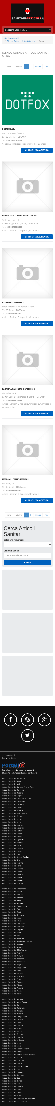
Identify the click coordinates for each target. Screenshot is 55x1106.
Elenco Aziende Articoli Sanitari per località (19, 773)
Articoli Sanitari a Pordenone (14, 961)
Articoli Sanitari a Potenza (12, 1072)
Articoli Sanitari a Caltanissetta (14, 906)
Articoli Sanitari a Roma (11, 970)
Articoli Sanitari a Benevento (13, 1008)
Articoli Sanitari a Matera (12, 831)
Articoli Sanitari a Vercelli (12, 880)
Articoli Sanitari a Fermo (12, 1028)
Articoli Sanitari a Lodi (11, 935)
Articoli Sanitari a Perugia (12, 956)
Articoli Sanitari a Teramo (12, 979)
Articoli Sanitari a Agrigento (13, 778)
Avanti (38, 67)
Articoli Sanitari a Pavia (11, 845)
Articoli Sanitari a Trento (12, 1092)
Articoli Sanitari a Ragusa (12, 964)
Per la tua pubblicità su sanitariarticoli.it (18, 770)
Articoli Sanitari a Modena (12, 944)
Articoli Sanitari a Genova (12, 1034)
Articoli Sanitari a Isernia (12, 819)
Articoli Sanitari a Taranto (12, 868)
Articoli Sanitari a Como (11, 1022)
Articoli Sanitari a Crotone (12, 1025)
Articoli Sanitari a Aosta (11, 781)
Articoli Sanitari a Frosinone (13, 923)
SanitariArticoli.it (11, 38)
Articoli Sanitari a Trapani (12, 982)
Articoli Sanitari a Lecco (11, 1043)
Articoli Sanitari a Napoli (12, 836)
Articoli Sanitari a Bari (11, 1005)
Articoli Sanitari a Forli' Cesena (14, 813)
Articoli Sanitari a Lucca (11, 1046)
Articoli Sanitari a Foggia (12, 1031)
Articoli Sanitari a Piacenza (13, 958)
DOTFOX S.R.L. (8, 129)
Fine (46, 67)
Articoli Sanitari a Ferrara (12, 810)
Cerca (27, 562)
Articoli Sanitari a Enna (11, 918)
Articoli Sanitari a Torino (12, 871)
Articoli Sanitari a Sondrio (12, 1086)
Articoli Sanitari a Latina (12, 822)
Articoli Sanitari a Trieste (12, 985)
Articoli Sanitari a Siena (11, 866)
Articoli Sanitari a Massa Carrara (15, 1048)
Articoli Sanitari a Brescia (12, 903)
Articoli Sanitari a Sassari (12, 973)
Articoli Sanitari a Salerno (12, 863)
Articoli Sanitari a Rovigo (12, 1081)
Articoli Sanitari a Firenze (12, 921)
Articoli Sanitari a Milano (12, 833)
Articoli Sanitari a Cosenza (13, 804)
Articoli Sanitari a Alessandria (14, 888)
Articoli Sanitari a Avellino (12, 894)
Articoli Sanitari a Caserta (12, 909)
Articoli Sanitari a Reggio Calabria (15, 857)
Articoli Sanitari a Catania (12, 1019)
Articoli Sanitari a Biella (11, 900)
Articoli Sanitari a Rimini (12, 860)
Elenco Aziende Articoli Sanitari (21, 41)
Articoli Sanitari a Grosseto (13, 926)
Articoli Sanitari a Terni (11, 1089)
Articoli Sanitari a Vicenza (12, 883)
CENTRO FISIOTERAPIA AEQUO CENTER (19, 215)
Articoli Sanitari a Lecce (11, 932)
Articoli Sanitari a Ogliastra (13, 839)
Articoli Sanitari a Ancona (12, 999)
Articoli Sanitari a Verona (12, 991)
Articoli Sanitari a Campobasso (14, 1016)
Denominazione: (12, 551)
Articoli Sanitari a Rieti (11, 1078)
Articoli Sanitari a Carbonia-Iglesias (16, 798)
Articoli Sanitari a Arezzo (12, 891)
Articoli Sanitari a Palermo (12, 953)
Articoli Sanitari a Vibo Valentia (14, 1101)
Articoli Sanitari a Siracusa (13, 976)
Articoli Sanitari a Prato (11, 854)
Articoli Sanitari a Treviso (12, 874)
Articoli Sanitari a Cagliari (12, 796)
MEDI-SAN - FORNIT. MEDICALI (15, 479)
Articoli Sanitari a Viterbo (12, 993)
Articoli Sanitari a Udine (11, 1095)
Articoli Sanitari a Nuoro (12, 1057)
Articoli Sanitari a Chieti (11, 912)
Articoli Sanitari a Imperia (12, 1037)
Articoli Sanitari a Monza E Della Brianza (18, 1054)
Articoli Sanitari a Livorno (12, 825)
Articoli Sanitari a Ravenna (13, 1075)
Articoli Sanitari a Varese (12, 877)
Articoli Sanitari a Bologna (12, 1011)
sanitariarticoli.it (8, 755)
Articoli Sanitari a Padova (12, 842)
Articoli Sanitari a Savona (12, 1084)
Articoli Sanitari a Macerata (13, 828)
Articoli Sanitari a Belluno (12, 897)
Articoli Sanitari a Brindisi (12, 1013)
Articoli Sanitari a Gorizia (12, 816)
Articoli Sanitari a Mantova (13, 938)
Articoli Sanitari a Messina (12, 1051)
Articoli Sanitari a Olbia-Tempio (14, 950)
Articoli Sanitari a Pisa (11, 1069)
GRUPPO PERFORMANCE (13, 302)
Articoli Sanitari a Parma (12, 1063)
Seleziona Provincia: (14, 540)
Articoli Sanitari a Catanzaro (13, 801)
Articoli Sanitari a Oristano (13, 1060)
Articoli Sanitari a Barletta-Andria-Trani (18, 787)
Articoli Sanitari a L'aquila (12, 929)
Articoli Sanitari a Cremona (13, 915)
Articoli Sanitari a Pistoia (12, 851)
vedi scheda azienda (37, 150)
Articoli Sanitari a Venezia (12, 988)
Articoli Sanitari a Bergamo (13, 790)
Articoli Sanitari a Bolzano (12, 793)
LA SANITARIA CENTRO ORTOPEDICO (18, 389)
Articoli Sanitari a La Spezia (13, 1040)
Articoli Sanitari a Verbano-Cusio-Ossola (18, 1098)
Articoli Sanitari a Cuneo (12, 807)
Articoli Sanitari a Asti (11, 784)
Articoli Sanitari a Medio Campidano (17, 941)
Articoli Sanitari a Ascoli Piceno (14, 1002)
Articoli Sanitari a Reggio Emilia (15, 967)
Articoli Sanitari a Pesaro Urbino (15, 1066)
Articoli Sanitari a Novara (12, 947)
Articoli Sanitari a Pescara (12, 848)
